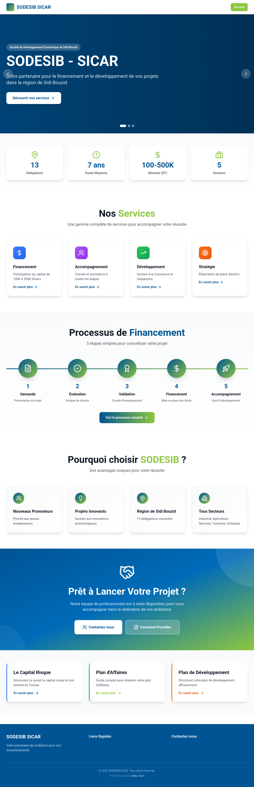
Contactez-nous (98, 627)
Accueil (239, 7)
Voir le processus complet (127, 418)
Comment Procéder (152, 627)
